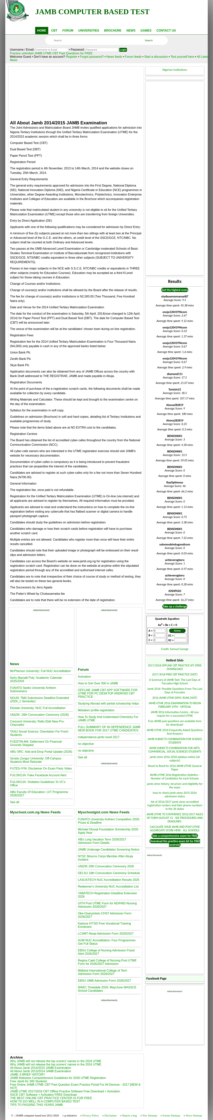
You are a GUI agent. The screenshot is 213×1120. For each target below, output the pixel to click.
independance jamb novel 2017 (98, 737)
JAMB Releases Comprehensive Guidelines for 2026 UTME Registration (58, 1077)
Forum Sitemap (171, 1115)
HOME (41, 30)
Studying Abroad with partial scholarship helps (108, 703)
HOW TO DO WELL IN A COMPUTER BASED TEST (45, 1101)
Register (71, 56)
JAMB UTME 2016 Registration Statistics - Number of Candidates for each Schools (175, 776)
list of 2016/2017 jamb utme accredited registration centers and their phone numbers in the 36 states (174, 805)
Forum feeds (133, 56)
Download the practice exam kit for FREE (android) (175, 842)
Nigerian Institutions (175, 70)
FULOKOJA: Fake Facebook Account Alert (38, 775)
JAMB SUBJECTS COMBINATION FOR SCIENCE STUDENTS (175, 740)
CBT (54, 30)
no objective (86, 743)
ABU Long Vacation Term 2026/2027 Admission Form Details (102, 841)
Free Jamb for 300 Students (28, 1081)
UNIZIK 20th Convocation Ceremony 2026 (106, 866)
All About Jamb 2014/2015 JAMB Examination (40, 1067)
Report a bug (129, 1115)
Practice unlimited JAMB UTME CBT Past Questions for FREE (51, 53)
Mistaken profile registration (96, 710)
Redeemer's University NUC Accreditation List (108, 886)
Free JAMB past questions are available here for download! (174, 722)
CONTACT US (166, 30)
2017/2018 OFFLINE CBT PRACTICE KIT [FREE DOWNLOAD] (175, 667)
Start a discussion (156, 56)
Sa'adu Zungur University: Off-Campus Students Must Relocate (35, 760)
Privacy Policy (90, 1115)
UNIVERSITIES (88, 30)
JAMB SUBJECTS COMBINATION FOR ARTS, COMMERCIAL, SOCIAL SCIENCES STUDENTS (174, 749)
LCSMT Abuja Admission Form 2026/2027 (106, 933)
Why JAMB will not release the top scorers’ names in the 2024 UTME (55, 1061)
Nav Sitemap (149, 1115)
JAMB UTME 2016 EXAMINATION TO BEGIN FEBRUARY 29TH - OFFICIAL (175, 704)
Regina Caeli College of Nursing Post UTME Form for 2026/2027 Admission (107, 962)
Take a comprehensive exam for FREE (174, 835)
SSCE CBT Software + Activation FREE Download (43, 1094)
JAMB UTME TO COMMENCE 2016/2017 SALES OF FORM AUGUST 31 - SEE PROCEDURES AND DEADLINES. (174, 817)
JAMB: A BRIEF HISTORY (27, 1074)
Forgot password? (92, 56)
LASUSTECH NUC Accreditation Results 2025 (108, 879)
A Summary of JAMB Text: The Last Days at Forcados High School (174, 681)
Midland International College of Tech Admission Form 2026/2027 (102, 972)
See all (14, 802)
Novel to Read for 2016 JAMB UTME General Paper (175, 767)
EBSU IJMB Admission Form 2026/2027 (104, 980)
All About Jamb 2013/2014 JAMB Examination (40, 1071)
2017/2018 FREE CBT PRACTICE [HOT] (174, 674)
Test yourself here (182, 56)
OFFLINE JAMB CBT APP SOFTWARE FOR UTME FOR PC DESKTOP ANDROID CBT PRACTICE (107, 693)
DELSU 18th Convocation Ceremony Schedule (109, 873)
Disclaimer (111, 1115)
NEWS (130, 30)
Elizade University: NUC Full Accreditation (37, 708)
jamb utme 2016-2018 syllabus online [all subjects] (175, 758)
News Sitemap (194, 1115)
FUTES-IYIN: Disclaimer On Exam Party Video (41, 768)
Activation (84, 676)
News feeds (114, 56)
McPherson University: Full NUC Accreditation (40, 671)
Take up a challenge (175, 606)
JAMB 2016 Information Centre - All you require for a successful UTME (175, 713)
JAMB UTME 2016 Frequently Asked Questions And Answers (175, 731)
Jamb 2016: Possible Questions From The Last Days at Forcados (174, 690)
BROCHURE (112, 30)
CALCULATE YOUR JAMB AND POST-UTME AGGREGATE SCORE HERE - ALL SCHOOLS (175, 828)
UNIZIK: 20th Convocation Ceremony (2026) (39, 714)
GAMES (145, 30)
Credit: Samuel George (175, 649)
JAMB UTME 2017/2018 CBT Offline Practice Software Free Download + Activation (65, 1091)
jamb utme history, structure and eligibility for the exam (175, 785)
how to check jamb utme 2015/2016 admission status (175, 794)
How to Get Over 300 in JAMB (98, 683)
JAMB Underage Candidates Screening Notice (108, 849)
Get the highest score (175, 290)
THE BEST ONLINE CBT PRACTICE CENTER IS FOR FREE (51, 1098)
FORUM (67, 30)
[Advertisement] (76, 92)
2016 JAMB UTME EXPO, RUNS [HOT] (174, 697)
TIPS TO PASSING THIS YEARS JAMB (36, 1104)
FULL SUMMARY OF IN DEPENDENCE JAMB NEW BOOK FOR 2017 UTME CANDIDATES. (109, 728)
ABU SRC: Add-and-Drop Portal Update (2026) (41, 751)
